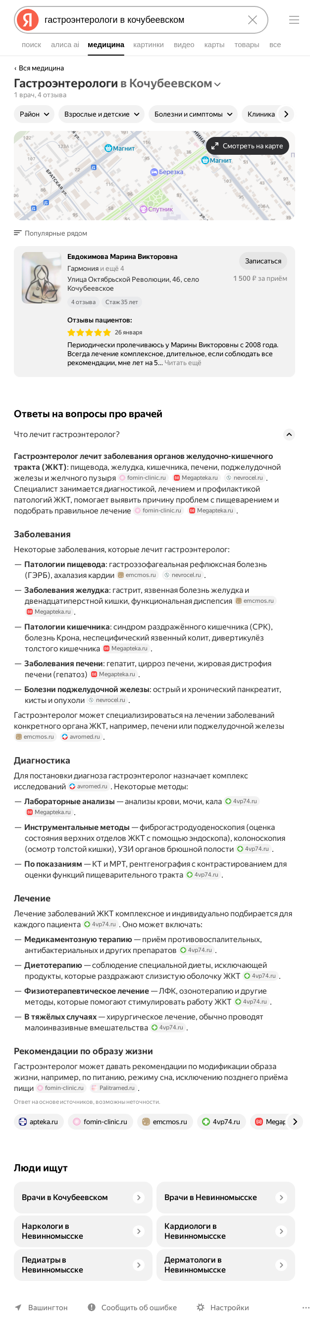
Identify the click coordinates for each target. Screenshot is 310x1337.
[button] (53, 233)
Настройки (229, 1307)
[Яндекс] (28, 20)
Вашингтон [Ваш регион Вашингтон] (48, 1307)
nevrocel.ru (244, 477)
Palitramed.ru (113, 1087)
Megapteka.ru (196, 477)
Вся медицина (41, 68)
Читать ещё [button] (183, 363)
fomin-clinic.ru (142, 477)
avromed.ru (81, 736)
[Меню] (294, 20)
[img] (89, 332)
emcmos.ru (137, 575)
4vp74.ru (245, 801)
